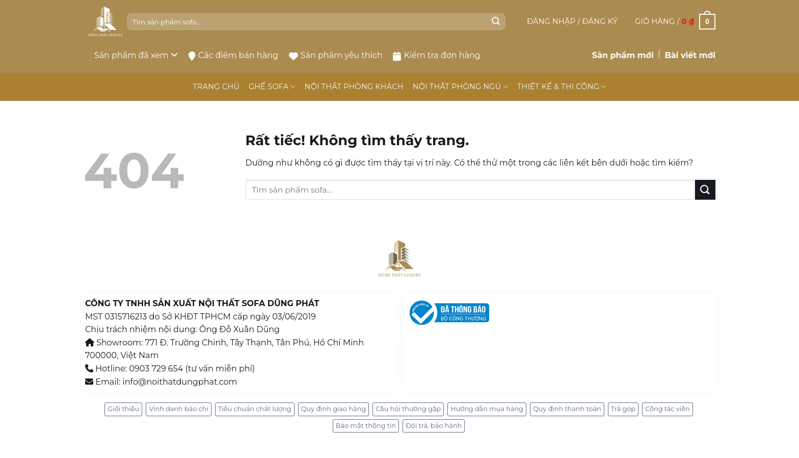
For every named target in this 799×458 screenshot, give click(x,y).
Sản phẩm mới (623, 55)
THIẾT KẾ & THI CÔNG (561, 87)
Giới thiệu (123, 409)
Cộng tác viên (667, 409)
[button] (572, 21)
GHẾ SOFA (272, 87)
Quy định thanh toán (567, 409)
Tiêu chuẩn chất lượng (254, 409)
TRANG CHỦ (216, 86)
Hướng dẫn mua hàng (486, 409)
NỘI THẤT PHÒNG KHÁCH (354, 86)
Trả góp (623, 409)
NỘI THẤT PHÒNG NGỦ (460, 87)
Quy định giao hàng (333, 409)
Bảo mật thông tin (366, 425)
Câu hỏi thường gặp (408, 409)
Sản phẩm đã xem (136, 55)
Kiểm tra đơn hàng (436, 55)
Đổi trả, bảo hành (434, 425)
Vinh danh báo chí (178, 409)
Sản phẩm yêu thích (336, 55)
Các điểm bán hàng (233, 55)
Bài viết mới (689, 55)
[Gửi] (495, 22)
